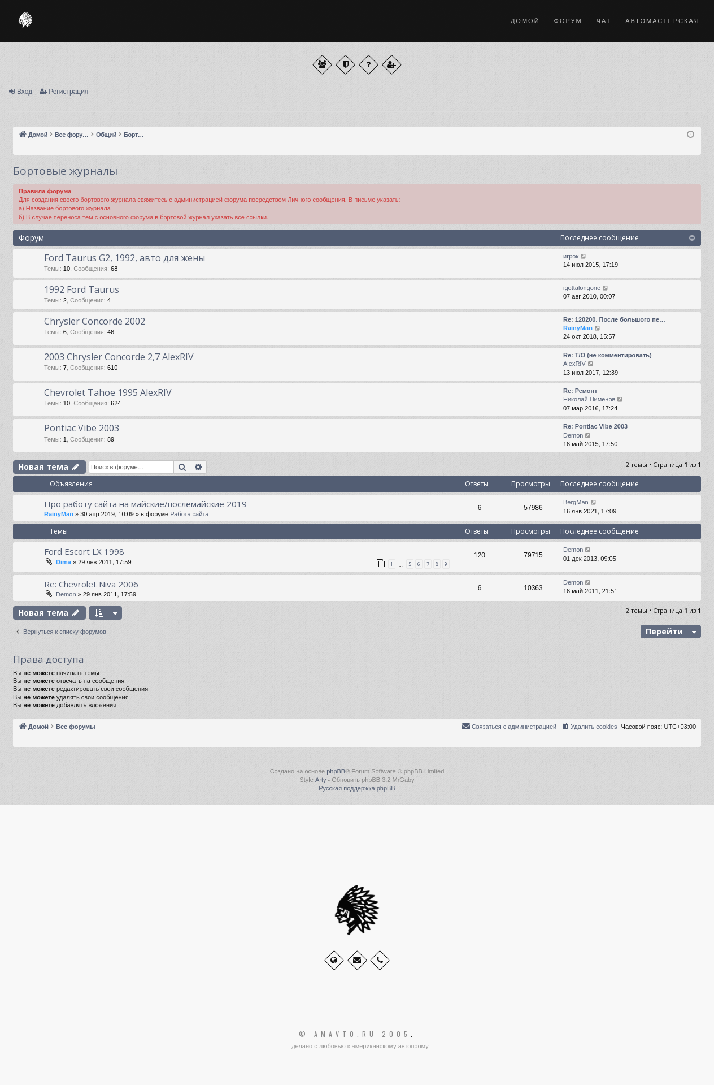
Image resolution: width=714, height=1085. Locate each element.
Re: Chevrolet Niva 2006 (91, 584)
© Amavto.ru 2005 (355, 1034)
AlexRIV (574, 363)
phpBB (335, 771)
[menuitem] (588, 726)
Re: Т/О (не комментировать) (607, 355)
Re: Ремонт (580, 390)
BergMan (576, 502)
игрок (570, 256)
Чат (604, 21)
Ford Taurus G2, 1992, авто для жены (124, 258)
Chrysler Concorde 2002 (94, 321)
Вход (24, 92)
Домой (525, 21)
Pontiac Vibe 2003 (81, 428)
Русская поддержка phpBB (357, 788)
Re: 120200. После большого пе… (614, 319)
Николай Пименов (589, 399)
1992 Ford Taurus (81, 289)
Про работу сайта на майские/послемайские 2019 (145, 503)
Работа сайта (189, 514)
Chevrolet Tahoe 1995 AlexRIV (108, 392)
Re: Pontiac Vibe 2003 (595, 426)
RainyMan (578, 328)
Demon (573, 435)
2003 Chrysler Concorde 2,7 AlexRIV (119, 357)
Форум (568, 21)
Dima (63, 562)
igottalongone (581, 287)
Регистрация (68, 92)
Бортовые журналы (65, 170)
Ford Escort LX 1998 (84, 551)
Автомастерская (662, 21)
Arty (320, 779)
